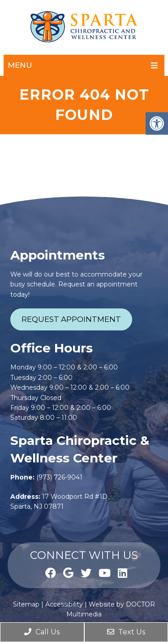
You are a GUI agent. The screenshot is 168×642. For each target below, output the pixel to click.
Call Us (42, 632)
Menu (20, 65)
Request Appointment (71, 319)
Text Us (126, 632)
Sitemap (26, 604)
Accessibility (64, 604)
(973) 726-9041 (59, 477)
